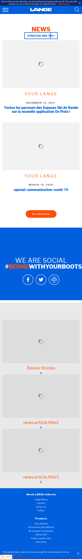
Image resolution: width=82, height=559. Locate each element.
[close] (79, 3)
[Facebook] (28, 284)
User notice (41, 542)
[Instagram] (54, 284)
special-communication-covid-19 (41, 190)
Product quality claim (41, 538)
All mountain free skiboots (41, 531)
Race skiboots (41, 523)
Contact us (41, 507)
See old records (41, 213)
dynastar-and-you (40, 35)
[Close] (78, 553)
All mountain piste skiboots (41, 527)
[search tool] (77, 9)
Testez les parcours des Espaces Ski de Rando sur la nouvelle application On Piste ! (41, 110)
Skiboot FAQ (41, 534)
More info (16, 555)
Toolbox (41, 510)
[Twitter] (41, 284)
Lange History (41, 499)
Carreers (41, 503)
